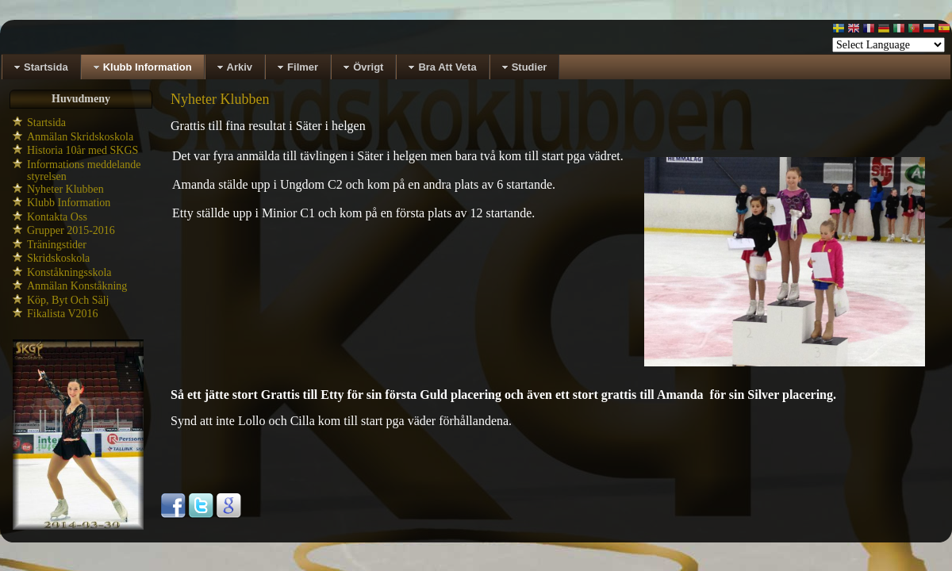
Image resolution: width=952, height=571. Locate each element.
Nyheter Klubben (65, 189)
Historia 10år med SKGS (82, 150)
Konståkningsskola (69, 272)
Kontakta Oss (57, 217)
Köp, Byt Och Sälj (68, 300)
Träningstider (56, 245)
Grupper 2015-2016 (71, 230)
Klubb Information (68, 203)
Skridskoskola (58, 258)
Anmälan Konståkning (77, 286)
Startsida (46, 122)
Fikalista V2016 (62, 314)
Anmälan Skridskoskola (80, 137)
